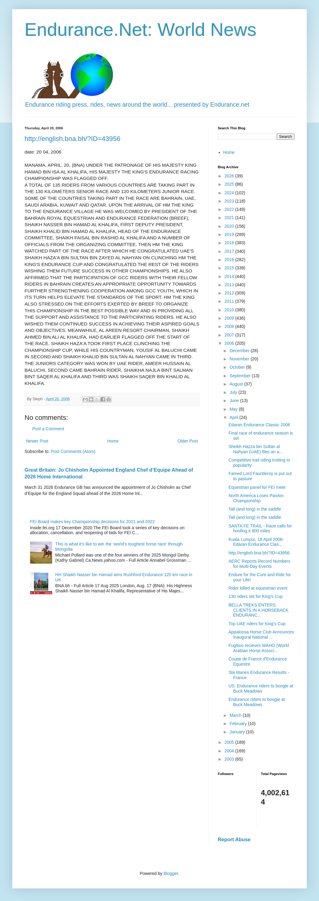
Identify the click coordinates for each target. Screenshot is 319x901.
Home (112, 441)
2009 (230, 318)
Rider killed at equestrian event (258, 588)
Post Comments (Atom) (73, 451)
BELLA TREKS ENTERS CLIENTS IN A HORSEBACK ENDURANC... (259, 610)
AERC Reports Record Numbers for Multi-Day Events (259, 564)
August (236, 384)
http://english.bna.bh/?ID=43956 (73, 139)
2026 (230, 175)
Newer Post (37, 441)
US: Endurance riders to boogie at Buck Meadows (261, 688)
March (236, 715)
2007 (230, 335)
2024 (230, 192)
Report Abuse (234, 839)
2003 (230, 759)
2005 (230, 742)
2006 (230, 343)
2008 (230, 326)
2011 (230, 301)
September (240, 375)
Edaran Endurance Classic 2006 (259, 424)
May (234, 409)
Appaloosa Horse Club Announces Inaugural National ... (261, 634)
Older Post (188, 441)
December (239, 350)
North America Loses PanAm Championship (256, 498)
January (237, 731)
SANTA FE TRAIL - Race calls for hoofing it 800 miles (260, 528)
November (239, 358)
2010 (230, 309)
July (233, 392)
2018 (230, 242)
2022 (230, 209)
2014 (230, 276)
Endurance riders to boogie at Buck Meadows (257, 702)
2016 (230, 259)
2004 (230, 750)
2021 (230, 217)
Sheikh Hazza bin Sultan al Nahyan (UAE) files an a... (256, 449)
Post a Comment (48, 428)
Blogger (170, 873)
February (238, 723)
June (234, 400)
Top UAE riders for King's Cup (257, 623)
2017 (230, 251)
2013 (230, 284)
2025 (230, 184)
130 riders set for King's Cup (255, 596)
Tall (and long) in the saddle (255, 509)
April (234, 417)
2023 (230, 201)
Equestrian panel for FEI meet (257, 487)
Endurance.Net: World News (140, 29)
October (237, 367)
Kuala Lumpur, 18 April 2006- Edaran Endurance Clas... (256, 542)
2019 (230, 234)
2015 (230, 267)
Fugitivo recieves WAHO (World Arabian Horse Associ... (259, 648)
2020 (230, 226)
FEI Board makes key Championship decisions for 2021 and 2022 (92, 521)
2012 (230, 293)
